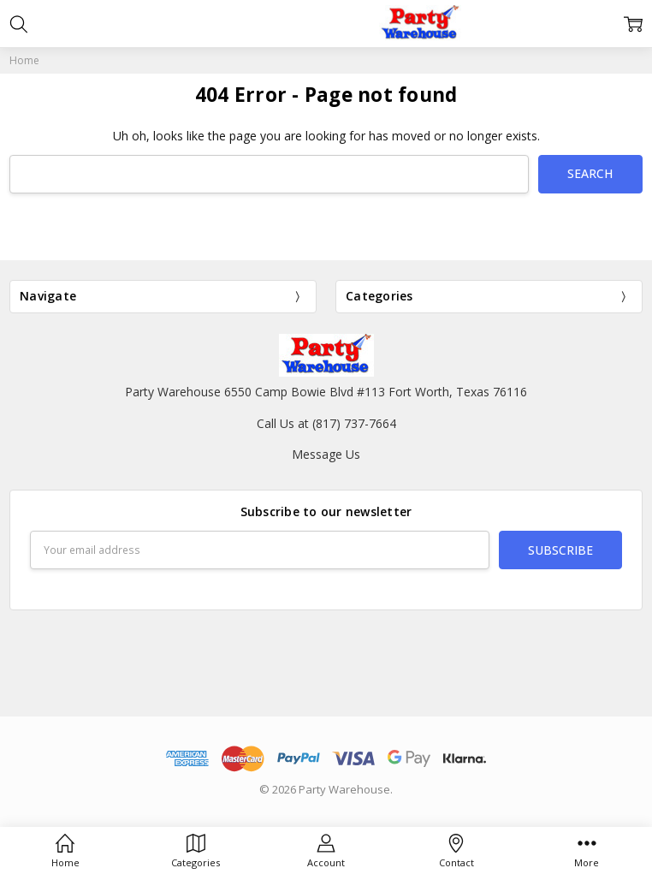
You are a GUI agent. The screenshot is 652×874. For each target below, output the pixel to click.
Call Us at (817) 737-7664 (326, 423)
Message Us (326, 454)
